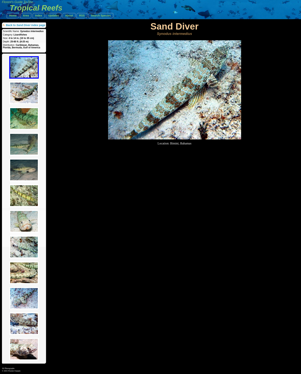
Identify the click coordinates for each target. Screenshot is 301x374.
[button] (13, 15)
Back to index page (25, 25)
